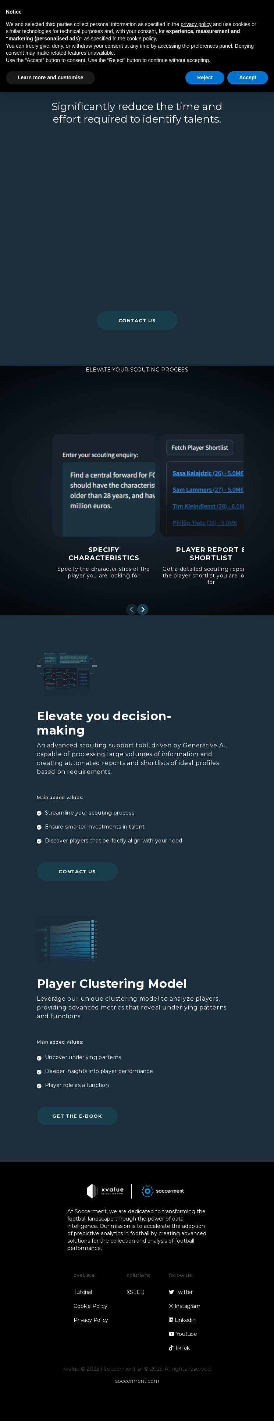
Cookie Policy (90, 1306)
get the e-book (77, 1116)
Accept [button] (247, 77)
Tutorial (83, 1292)
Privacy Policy (91, 1320)
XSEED (136, 1292)
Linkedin (182, 1320)
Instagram (184, 1306)
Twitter (181, 1292)
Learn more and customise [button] (50, 77)
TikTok (179, 1348)
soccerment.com (137, 1381)
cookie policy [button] (141, 38)
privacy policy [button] (196, 24)
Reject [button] (205, 77)
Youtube (183, 1334)
